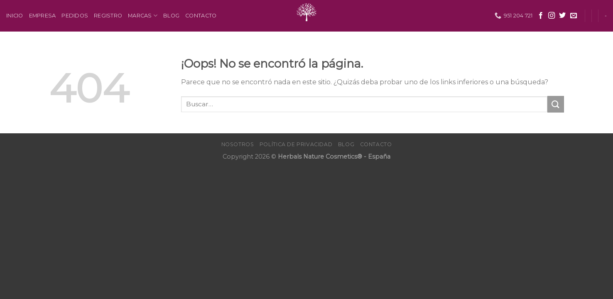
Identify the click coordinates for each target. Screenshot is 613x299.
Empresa (42, 15)
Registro (108, 15)
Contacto (200, 15)
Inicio (14, 15)
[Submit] (555, 104)
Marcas (142, 16)
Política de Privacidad (296, 144)
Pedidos (74, 15)
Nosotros (237, 144)
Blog (171, 15)
